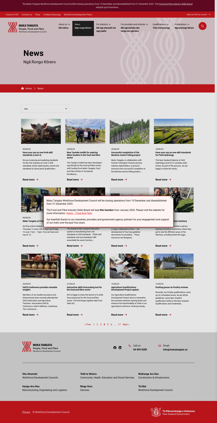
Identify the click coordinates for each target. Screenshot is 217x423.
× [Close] (173, 196)
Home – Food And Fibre (79, 213)
